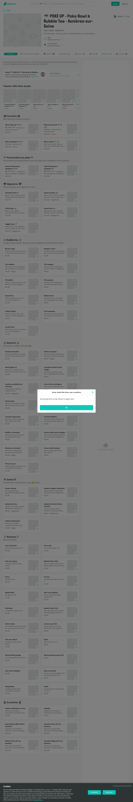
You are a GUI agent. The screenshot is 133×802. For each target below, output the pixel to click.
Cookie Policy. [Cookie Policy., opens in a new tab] (37, 800)
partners (48, 790)
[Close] (92, 392)
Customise (94, 792)
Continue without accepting (122, 786)
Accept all (109, 792)
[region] (66, 792)
